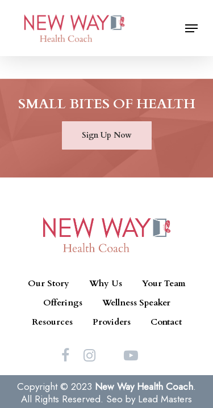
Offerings (62, 302)
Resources (52, 322)
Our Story (48, 283)
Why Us (105, 283)
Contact (166, 322)
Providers (112, 322)
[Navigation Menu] (191, 28)
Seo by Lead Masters (149, 399)
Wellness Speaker (136, 302)
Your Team (164, 283)
